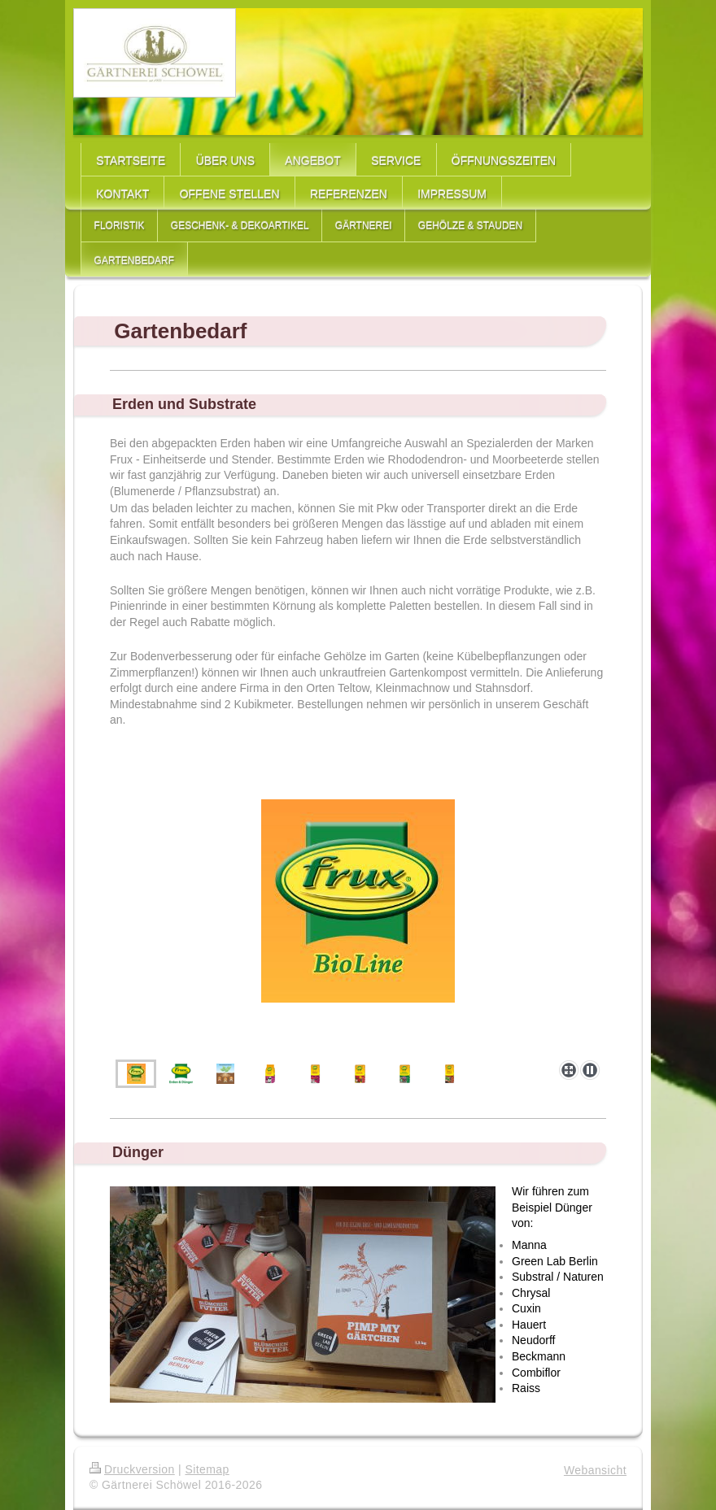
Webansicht (595, 1470)
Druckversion (132, 1469)
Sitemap (207, 1469)
